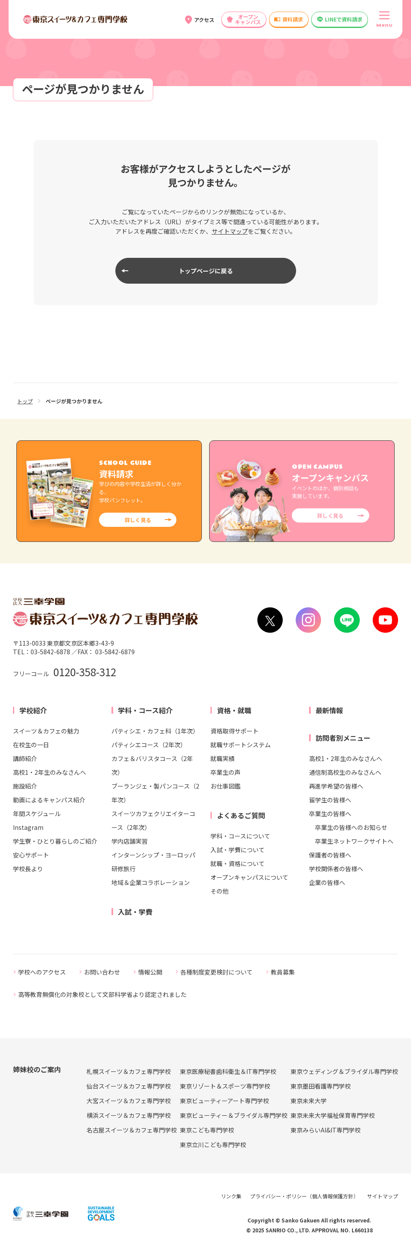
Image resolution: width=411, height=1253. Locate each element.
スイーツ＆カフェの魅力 (46, 731)
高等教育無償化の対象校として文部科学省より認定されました (102, 994)
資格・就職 (234, 710)
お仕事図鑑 (225, 786)
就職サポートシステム (240, 744)
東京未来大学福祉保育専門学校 (332, 1115)
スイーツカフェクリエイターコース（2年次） (153, 820)
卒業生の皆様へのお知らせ (351, 827)
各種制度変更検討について (216, 972)
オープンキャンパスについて (249, 877)
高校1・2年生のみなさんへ (49, 772)
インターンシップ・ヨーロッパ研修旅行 (153, 862)
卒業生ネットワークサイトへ (354, 841)
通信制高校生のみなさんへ (345, 772)
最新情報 (329, 710)
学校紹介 (33, 710)
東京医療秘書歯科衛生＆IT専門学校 (228, 1071)
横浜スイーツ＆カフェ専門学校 (129, 1115)
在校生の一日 (31, 744)
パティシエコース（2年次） (148, 744)
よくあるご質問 (241, 815)
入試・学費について (237, 849)
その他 (219, 891)
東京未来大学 (308, 1100)
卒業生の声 (225, 772)
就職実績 (222, 758)
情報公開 (150, 972)
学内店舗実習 (129, 841)
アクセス (204, 19)
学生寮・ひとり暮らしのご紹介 (55, 841)
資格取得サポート (234, 731)
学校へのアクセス (42, 972)
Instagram (28, 827)
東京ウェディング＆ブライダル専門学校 (344, 1071)
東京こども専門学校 (207, 1130)
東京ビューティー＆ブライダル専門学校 (233, 1115)
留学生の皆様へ (330, 799)
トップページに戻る (206, 270)
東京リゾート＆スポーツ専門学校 (225, 1086)
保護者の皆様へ (330, 855)
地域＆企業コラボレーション (150, 882)
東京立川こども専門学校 (213, 1144)
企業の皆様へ (327, 882)
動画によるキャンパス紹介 (49, 799)
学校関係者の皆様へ (336, 868)
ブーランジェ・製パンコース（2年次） (155, 793)
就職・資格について (237, 863)
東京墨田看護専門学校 (320, 1086)
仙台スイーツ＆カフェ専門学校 (129, 1086)
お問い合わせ (102, 972)
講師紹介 (25, 758)
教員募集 (283, 972)
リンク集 (231, 1196)
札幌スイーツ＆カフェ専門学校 (129, 1071)
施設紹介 (25, 786)
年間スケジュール (37, 813)
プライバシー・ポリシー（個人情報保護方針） (304, 1196)
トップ (25, 401)
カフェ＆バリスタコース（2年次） (152, 765)
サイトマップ (230, 231)
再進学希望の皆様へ (336, 786)
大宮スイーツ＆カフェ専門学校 (129, 1100)
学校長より (28, 868)
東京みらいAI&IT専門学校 (325, 1130)
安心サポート (31, 855)
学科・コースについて (240, 836)
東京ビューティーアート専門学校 (224, 1100)
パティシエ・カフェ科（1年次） (155, 731)
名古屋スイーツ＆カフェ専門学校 (132, 1130)
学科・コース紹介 (145, 710)
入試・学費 (135, 911)
